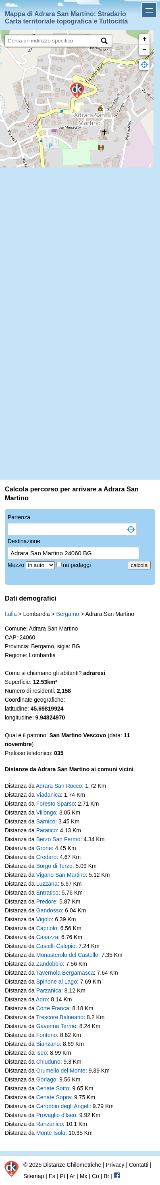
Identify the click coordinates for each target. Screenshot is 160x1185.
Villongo (46, 812)
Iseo (41, 1053)
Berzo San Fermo (58, 839)
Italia (11, 614)
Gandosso (49, 910)
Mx (83, 1176)
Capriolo (46, 928)
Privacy (115, 1165)
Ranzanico (49, 1124)
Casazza (47, 937)
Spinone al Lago (56, 981)
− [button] (144, 50)
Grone (44, 848)
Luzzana (47, 883)
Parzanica (48, 990)
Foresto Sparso (55, 803)
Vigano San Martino (61, 875)
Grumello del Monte (60, 1070)
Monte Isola (50, 1133)
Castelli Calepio (55, 946)
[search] (51, 41)
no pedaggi (77, 565)
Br (106, 1176)
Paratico (46, 830)
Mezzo (17, 565)
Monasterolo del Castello (67, 955)
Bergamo (67, 614)
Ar (72, 1176)
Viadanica (48, 794)
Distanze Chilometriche (72, 1165)
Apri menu (149, 10)
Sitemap (33, 1176)
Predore (46, 901)
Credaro (46, 857)
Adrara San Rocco (59, 786)
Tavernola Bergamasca (65, 972)
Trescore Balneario (59, 1017)
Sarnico (45, 821)
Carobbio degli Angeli (62, 1106)
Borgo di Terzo (54, 866)
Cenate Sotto (52, 1088)
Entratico (47, 892)
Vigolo (44, 919)
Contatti (138, 1165)
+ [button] (144, 39)
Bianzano (48, 1044)
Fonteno (46, 1035)
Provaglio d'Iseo (56, 1115)
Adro (42, 999)
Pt (62, 1176)
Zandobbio (49, 964)
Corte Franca (52, 1008)
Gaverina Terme (56, 1026)
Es (52, 1176)
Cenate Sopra (53, 1097)
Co (95, 1176)
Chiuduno (48, 1061)
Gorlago (46, 1079)
